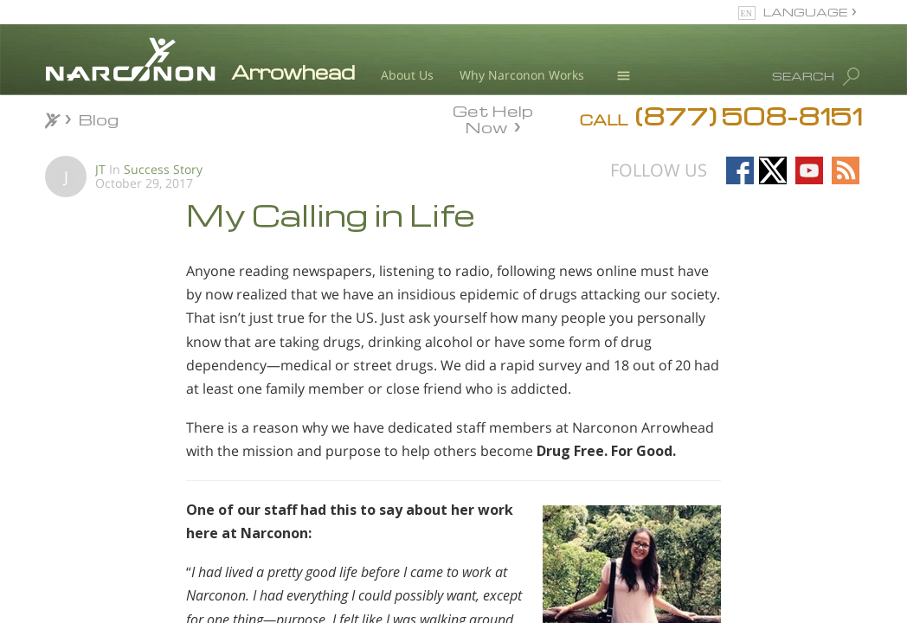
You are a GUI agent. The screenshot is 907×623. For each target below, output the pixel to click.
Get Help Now (493, 117)
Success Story (163, 169)
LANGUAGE (805, 11)
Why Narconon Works (522, 75)
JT (100, 169)
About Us (407, 75)
